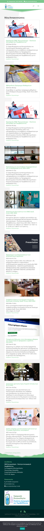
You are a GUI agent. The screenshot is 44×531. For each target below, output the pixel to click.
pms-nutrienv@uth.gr (11, 486)
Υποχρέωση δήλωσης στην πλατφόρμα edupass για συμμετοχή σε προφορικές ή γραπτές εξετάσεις (22, 340)
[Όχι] (42, 526)
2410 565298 (19, 1)
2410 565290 (9, 484)
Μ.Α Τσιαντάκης (30, 514)
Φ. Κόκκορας (21, 514)
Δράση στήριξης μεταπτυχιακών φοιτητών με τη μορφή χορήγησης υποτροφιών (21, 429)
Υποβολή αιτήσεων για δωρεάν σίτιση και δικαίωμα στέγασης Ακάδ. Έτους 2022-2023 (20, 300)
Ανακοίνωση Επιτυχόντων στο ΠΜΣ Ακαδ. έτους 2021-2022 (20, 212)
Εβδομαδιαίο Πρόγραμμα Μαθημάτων (18, 85)
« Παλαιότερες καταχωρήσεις (12, 453)
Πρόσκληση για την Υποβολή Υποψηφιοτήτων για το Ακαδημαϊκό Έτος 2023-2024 (21, 167)
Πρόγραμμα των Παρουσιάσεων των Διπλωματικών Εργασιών (18, 255)
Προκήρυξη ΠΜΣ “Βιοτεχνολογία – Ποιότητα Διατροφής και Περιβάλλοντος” (21, 41)
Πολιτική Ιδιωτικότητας (22, 516)
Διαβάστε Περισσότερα (12, 59)
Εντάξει (22, 528)
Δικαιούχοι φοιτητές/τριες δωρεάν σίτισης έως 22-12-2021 (22, 384)
